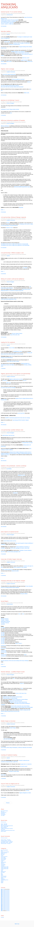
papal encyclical (24, 60)
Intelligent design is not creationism (18, 51)
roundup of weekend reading (9, 755)
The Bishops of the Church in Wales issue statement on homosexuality (14, 243)
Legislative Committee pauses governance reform (8, 830)
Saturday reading (5, 31)
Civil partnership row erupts (27, 442)
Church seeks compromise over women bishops (20, 706)
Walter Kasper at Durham (8, 721)
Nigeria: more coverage (7, 69)
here (11, 112)
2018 (1, 896)
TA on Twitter (2, 815)
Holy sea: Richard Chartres (17, 333)
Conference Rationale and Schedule (25, 747)
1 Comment (3, 368)
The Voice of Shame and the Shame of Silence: (10, 85)
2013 (1, 901)
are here (27, 790)
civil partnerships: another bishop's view (12, 430)
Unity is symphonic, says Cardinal (20, 567)
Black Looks (26, 92)
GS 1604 (2, 634)
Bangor (8, 222)
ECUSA (2, 861)
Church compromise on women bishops (20, 699)
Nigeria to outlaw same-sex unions (16, 379)
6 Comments (3, 797)
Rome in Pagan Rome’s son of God (22, 52)
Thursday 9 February (5, 622)
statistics (2, 881)
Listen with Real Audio (7, 738)
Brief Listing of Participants (12, 747)
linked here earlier (15, 570)
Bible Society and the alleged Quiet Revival (7, 825)
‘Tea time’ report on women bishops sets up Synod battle (22, 707)
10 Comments (3, 63)
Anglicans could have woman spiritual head (18, 702)
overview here (29, 61)
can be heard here (21, 413)
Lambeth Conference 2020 (4, 867)
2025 (1, 890)
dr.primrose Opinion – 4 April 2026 (6, 840)
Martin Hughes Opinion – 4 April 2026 (6, 842)
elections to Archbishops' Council (10, 100)
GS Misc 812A (3, 652)
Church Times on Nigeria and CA (10, 783)
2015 (1, 899)
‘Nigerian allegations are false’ (25, 792)
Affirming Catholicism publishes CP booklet (13, 120)
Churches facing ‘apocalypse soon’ (13, 551)
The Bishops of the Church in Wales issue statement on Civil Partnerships (15, 245)
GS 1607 (2, 640)
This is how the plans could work (7, 22)
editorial (2, 61)
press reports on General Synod (9, 531)
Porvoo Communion (3, 876)
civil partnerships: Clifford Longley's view (12, 252)
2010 (1, 904)
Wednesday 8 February (5, 621)
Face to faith (3, 774)
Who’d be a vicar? (25, 57)
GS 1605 (2, 635)
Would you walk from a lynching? (18, 79)
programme (7, 569)
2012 (1, 902)
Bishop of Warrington (4, 827)
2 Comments (3, 553)
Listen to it (22, 683)
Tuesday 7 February (5, 620)
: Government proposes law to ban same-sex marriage (17, 417)
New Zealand (3, 872)
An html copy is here (22, 693)
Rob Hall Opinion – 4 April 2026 (5, 843)
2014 (1, 900)
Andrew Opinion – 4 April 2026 (5, 839)
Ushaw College (13, 727)
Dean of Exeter (3, 829)
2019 (1, 895)
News (1, 873)
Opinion (8, 34)
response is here (9, 227)
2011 (1, 903)
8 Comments (3, 212)
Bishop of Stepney (3, 831)
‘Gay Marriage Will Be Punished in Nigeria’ (20, 420)
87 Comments (3, 247)
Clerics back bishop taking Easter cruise (8, 299)
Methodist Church (3, 871)
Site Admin (2, 917)
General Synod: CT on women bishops (11, 11)
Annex (25, 654)
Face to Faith (7, 41)
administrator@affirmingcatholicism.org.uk (22, 186)
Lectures (2, 869)
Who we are (2, 811)
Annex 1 (17, 643)
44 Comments (3, 26)
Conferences (2, 860)
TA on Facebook (3, 814)
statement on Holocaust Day (14, 44)
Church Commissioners (4, 856)
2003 (1, 910)
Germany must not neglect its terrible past (21, 43)
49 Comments (3, 595)
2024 (1, 891)
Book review (2, 854)
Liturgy (2, 870)
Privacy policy (3, 813)
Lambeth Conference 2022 (4, 868)
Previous (7, 802)
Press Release (4, 747)
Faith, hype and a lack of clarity (13, 361)
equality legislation (3, 862)
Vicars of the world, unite (14, 334)
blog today (21, 207)
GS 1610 (2, 643)
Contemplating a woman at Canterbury (8, 21)
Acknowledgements (3, 812)
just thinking (9, 468)
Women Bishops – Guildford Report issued (12, 671)
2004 (1, 909)
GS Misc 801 (3, 645)
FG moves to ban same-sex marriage (8, 387)
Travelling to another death (14, 771)
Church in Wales (3, 857)
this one (29, 81)
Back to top (17, 923)
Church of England (10, 103)
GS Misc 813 (3, 656)
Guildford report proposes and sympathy (9, 19)
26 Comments (3, 526)
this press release (24, 593)
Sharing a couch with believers (7, 357)
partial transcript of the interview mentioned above (12, 696)
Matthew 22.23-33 (21, 475)
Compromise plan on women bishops (10, 698)
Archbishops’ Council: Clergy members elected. (10, 109)
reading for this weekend (8, 342)
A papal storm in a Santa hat (25, 764)
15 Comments (3, 337)
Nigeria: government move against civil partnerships (15, 373)
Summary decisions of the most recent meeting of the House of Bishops (14, 660)
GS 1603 (2, 632)
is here (16, 693)
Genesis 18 (15, 492)
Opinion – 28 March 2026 (4, 826)
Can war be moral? (23, 766)
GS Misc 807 (3, 648)
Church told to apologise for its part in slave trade (19, 548)
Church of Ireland (3, 859)
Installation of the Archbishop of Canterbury (7, 828)
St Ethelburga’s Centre (17, 351)
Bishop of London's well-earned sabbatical (12, 279)
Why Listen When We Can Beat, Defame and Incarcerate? (12, 86)
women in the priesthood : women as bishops (13, 465)
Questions (3, 624)
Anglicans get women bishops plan (15, 700)
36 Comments (3, 460)
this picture (5, 380)
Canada (2, 855)
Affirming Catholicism (5, 125)
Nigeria (2, 874)
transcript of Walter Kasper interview (11, 559)
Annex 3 (20, 643)
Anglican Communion (11, 71)
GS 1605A (3, 638)
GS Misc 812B (3, 654)
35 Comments (3, 424)
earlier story (8, 382)
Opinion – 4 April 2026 (4, 824)
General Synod (10, 14)
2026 (1, 889)
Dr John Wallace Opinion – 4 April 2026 (7, 841)
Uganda (2, 882)
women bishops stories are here (10, 540)
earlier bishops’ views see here (8, 435)
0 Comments (3, 115)
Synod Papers (4, 601)
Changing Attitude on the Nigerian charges (13, 580)
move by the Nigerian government (9, 74)
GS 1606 (2, 639)
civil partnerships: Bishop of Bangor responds (13, 217)
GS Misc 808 (3, 650)
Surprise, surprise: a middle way (7, 23)
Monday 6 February (4, 618)
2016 (1, 898)
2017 (1, 897)
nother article (8, 61)
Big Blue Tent (3, 853)
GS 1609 (2, 641)
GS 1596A (3, 627)
